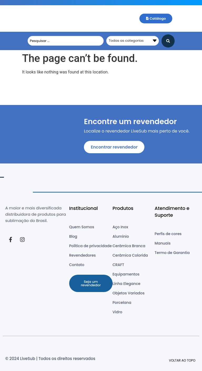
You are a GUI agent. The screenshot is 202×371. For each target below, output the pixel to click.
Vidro (117, 312)
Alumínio (121, 236)
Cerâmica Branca (129, 245)
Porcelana (122, 302)
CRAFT (118, 264)
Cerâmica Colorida (130, 255)
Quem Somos (81, 227)
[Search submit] (168, 40)
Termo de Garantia (172, 252)
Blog (73, 236)
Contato (76, 264)
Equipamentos (126, 274)
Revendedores (82, 255)
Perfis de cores (168, 233)
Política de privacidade (90, 245)
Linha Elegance (126, 283)
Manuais (163, 243)
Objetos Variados (129, 293)
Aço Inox (120, 227)
